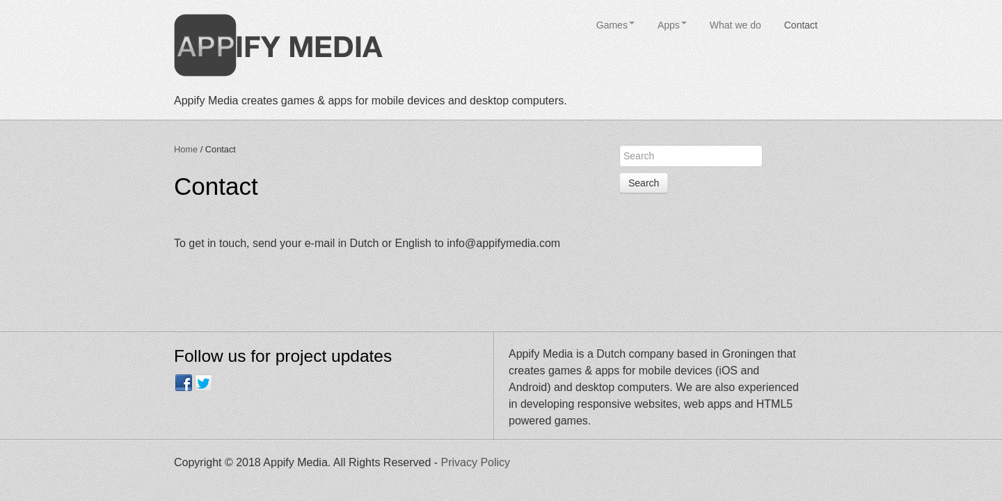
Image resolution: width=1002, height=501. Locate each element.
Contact (801, 25)
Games (615, 25)
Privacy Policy (476, 462)
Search (643, 183)
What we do (735, 25)
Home (186, 149)
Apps (672, 25)
